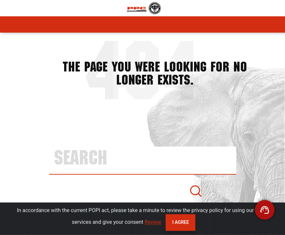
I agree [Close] (180, 224)
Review (153, 224)
